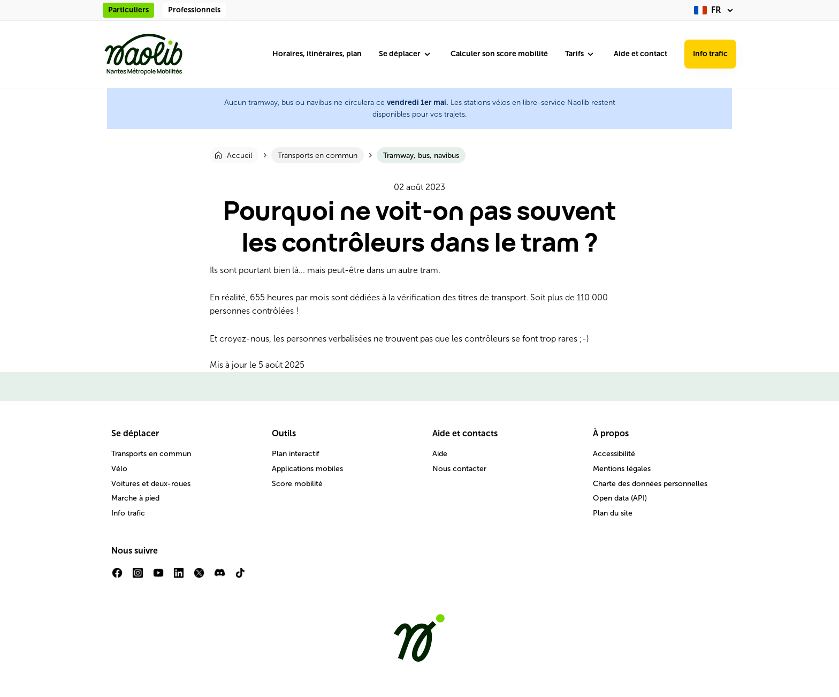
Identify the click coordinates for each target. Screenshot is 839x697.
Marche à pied (135, 498)
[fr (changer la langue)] (715, 10)
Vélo (119, 468)
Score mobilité (297, 483)
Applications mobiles (307, 468)
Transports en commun (151, 453)
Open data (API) (620, 498)
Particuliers (128, 9)
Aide (439, 453)
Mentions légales (622, 468)
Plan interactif (295, 453)
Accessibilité (614, 453)
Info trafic (710, 53)
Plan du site (612, 513)
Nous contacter (459, 468)
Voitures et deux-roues (150, 483)
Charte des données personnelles (650, 483)
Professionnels (194, 9)
